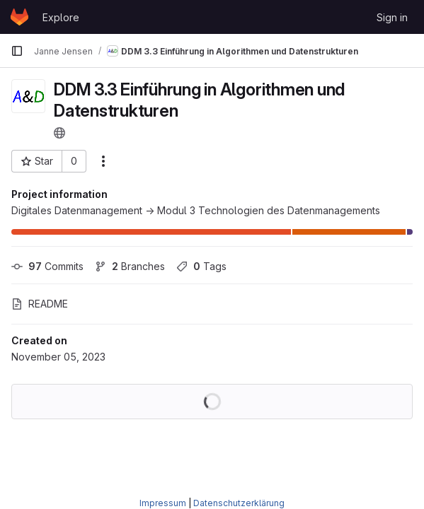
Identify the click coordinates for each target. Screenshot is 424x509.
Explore (60, 17)
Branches (130, 266)
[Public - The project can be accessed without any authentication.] (59, 133)
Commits (47, 266)
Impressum (162, 503)
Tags (201, 266)
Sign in (392, 17)
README (39, 304)
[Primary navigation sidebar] (17, 51)
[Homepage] (19, 17)
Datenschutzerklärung (239, 503)
